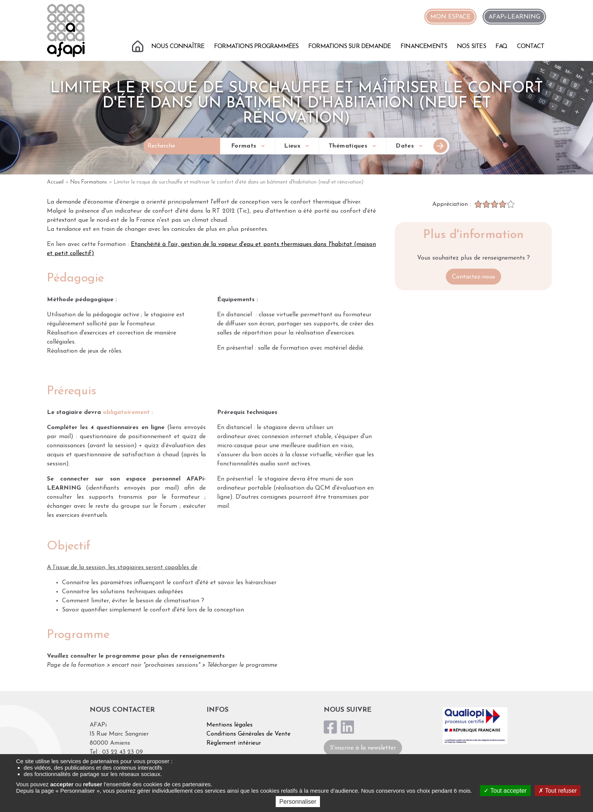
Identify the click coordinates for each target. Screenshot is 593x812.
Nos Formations (88, 182)
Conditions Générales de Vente (248, 734)
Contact (530, 47)
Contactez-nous (473, 277)
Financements (424, 47)
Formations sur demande (349, 47)
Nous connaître (178, 47)
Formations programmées (256, 47)
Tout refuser (558, 790)
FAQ (501, 47)
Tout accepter (505, 790)
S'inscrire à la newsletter (363, 748)
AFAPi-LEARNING (514, 17)
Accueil (138, 45)
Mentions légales (229, 725)
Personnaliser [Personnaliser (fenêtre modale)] (298, 801)
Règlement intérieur (233, 743)
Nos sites (471, 47)
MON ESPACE (450, 17)
